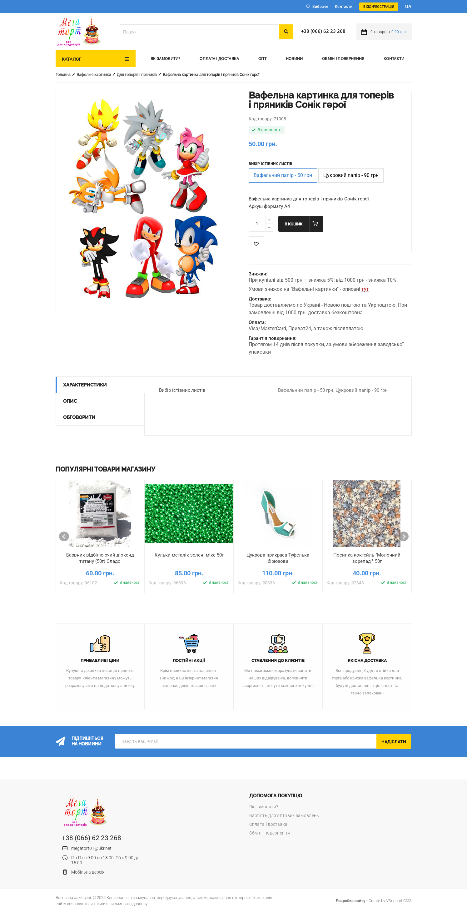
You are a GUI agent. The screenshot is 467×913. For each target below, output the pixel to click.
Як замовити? (166, 59)
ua (408, 6)
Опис (70, 401)
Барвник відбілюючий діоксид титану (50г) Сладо (100, 558)
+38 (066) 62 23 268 (323, 31)
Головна (63, 75)
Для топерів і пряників (137, 75)
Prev (64, 537)
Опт (262, 59)
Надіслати (393, 741)
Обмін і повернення (343, 59)
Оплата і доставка (219, 59)
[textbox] (199, 31)
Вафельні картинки (94, 75)
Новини (294, 59)
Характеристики (85, 385)
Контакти (343, 6)
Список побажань (256, 244)
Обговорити (79, 417)
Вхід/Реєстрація (378, 7)
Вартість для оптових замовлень (284, 815)
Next (404, 537)
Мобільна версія (88, 872)
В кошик (293, 224)
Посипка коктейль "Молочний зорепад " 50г (366, 558)
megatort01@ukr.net (91, 848)
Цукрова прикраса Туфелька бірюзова (277, 558)
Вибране (320, 6)
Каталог (72, 59)
